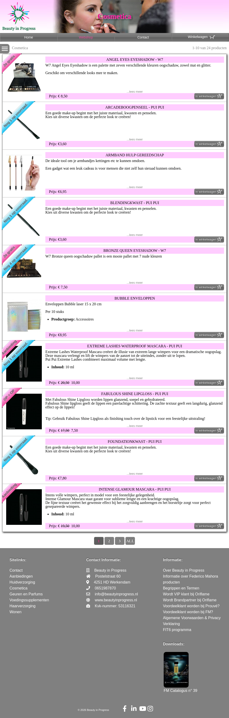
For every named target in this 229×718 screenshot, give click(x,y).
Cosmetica (19, 588)
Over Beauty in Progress (183, 570)
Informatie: (173, 560)
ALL (130, 541)
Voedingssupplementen (29, 600)
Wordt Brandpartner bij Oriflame (190, 600)
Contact (143, 37)
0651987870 (105, 588)
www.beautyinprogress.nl (116, 600)
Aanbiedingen (21, 576)
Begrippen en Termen (181, 588)
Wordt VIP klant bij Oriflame (186, 594)
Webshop (86, 37)
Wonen (15, 612)
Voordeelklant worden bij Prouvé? (191, 606)
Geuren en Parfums (26, 594)
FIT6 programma (177, 630)
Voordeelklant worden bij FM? (188, 612)
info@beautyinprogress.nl (116, 594)
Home (28, 37)
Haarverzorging (22, 606)
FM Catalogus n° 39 (180, 688)
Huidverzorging (22, 582)
